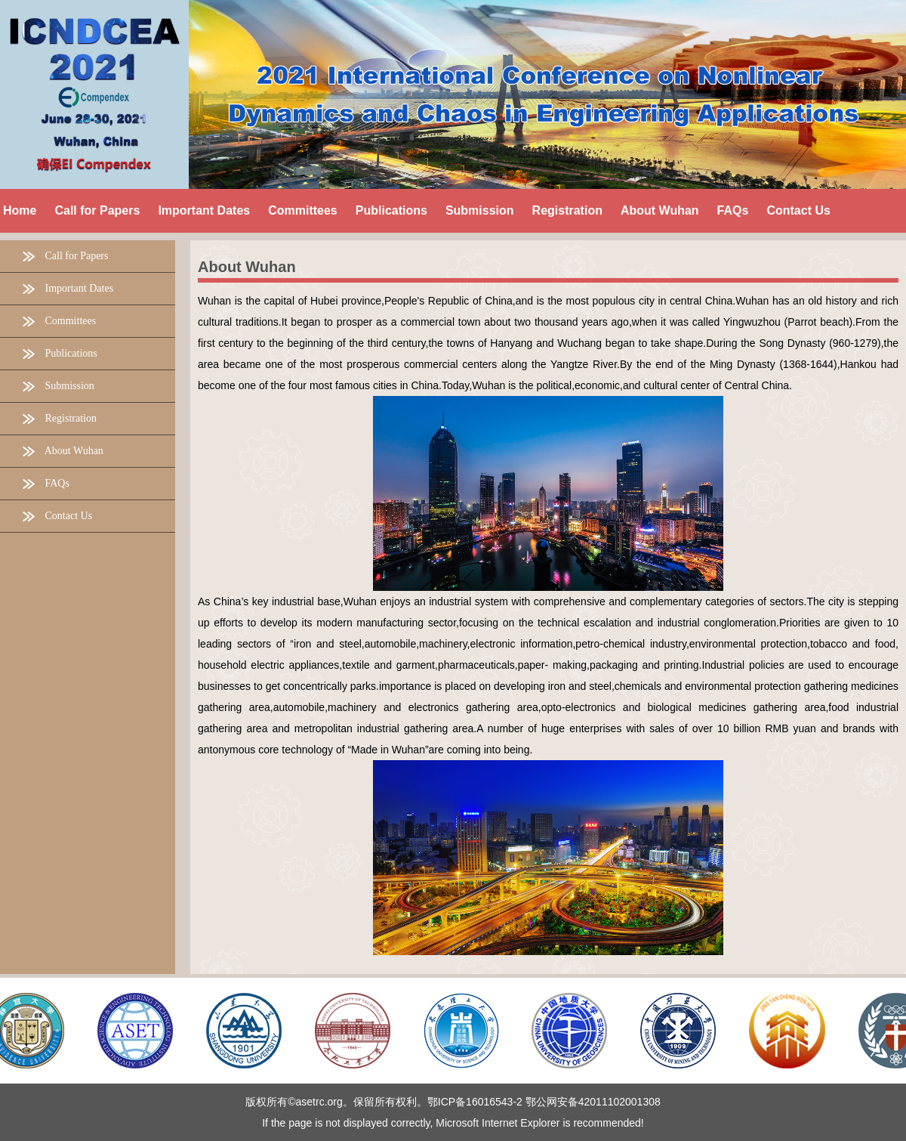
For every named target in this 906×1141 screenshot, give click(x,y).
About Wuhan (247, 266)
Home (19, 210)
